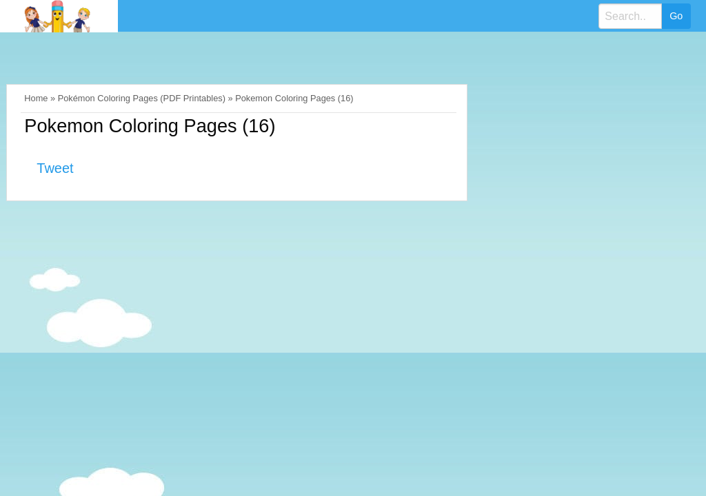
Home (36, 98)
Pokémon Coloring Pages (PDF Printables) (141, 98)
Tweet (55, 168)
